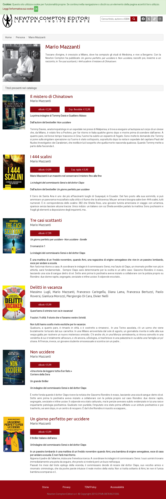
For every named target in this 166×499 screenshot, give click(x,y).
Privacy (66, 487)
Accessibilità (117, 487)
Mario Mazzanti (37, 37)
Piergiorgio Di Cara (79, 296)
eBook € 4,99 (44, 169)
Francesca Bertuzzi (140, 291)
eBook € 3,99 (44, 431)
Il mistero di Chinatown (51, 96)
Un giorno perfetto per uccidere (59, 419)
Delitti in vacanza (46, 287)
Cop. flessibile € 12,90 (79, 109)
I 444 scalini (41, 156)
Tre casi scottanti (46, 220)
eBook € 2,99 (44, 109)
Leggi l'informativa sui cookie (18, 8)
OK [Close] (36, 9)
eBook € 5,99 (44, 304)
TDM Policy (90, 487)
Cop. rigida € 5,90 (79, 169)
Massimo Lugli (40, 291)
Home (8, 37)
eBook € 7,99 (44, 233)
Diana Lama (116, 291)
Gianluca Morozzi (53, 296)
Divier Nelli (100, 296)
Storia (45, 487)
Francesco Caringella (91, 291)
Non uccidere (42, 352)
